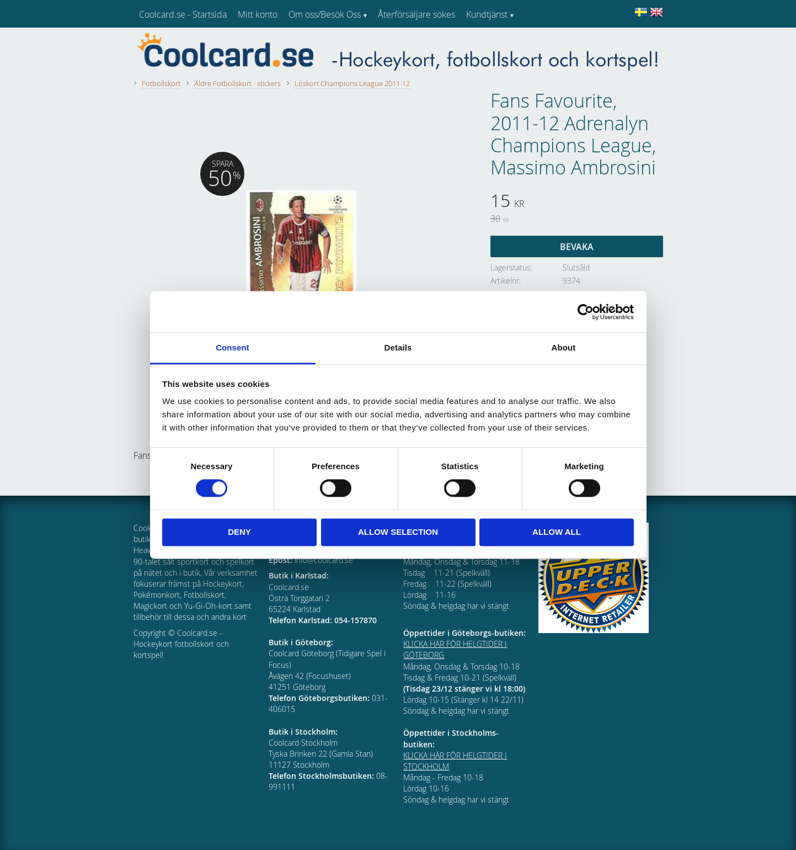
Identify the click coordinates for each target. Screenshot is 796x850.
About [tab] (564, 347)
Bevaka (577, 247)
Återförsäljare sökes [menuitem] (416, 14)
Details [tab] (398, 347)
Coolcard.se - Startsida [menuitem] (183, 14)
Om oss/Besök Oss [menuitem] (325, 14)
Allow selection (398, 531)
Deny (239, 531)
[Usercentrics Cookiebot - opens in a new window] (585, 312)
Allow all (556, 531)
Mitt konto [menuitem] (257, 14)
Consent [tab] (232, 347)
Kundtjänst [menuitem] (486, 14)
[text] (576, 202)
